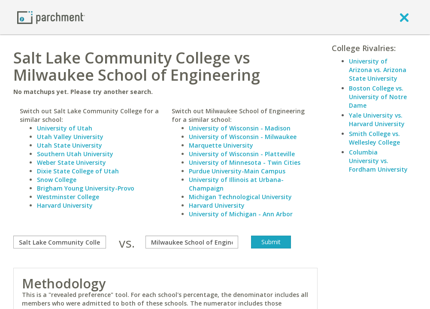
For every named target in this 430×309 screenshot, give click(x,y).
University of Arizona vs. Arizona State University (377, 69)
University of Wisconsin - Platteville (242, 154)
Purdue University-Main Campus (237, 171)
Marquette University (221, 145)
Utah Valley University (70, 137)
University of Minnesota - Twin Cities (244, 162)
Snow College (56, 180)
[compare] (59, 242)
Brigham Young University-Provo (85, 188)
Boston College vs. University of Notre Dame (378, 96)
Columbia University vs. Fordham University (378, 160)
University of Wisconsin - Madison (240, 128)
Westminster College (68, 197)
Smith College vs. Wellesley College (374, 138)
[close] (404, 17)
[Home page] (51, 17)
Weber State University (71, 162)
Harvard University (65, 205)
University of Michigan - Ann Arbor (241, 214)
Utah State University (69, 145)
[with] (191, 242)
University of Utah (64, 128)
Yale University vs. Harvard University (377, 119)
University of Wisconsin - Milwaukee (243, 137)
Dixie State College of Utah (78, 171)
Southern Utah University (75, 154)
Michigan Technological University (240, 197)
